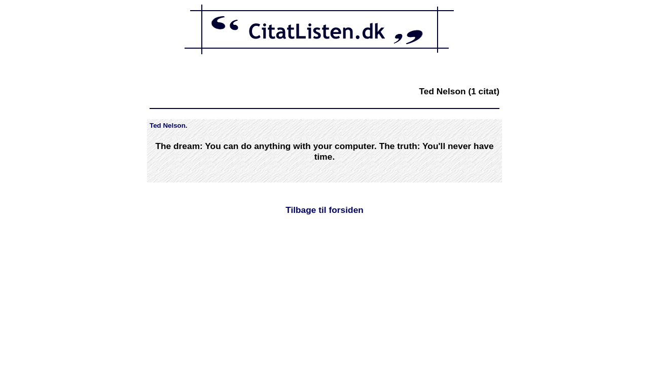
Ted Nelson (168, 125)
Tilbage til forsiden (324, 210)
